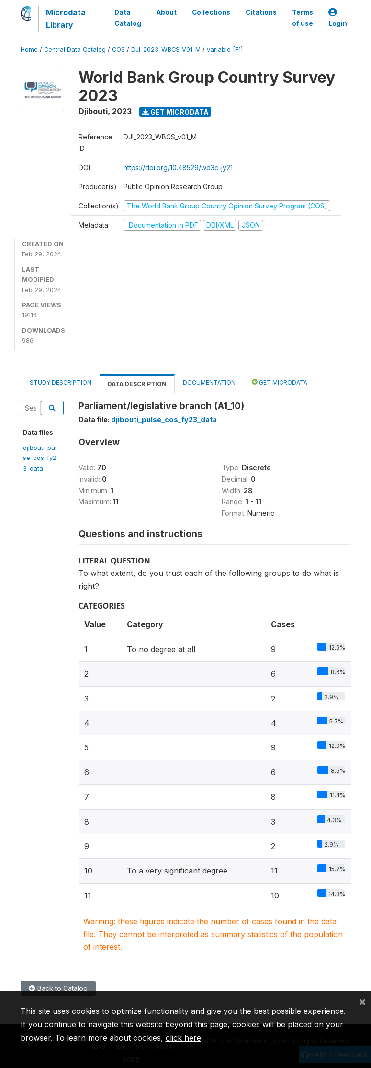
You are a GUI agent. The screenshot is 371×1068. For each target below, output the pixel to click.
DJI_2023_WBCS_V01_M (166, 49)
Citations (261, 12)
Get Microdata (175, 112)
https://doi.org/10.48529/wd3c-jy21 (178, 167)
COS (118, 49)
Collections (211, 12)
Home (29, 49)
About (167, 12)
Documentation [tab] (209, 382)
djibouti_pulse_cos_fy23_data (39, 458)
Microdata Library (66, 19)
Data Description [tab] (137, 384)
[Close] (362, 1001)
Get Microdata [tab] (279, 382)
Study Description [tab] (60, 382)
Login (337, 18)
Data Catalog (127, 18)
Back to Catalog (58, 988)
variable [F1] (225, 49)
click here (183, 1038)
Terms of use (302, 18)
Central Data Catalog (75, 49)
